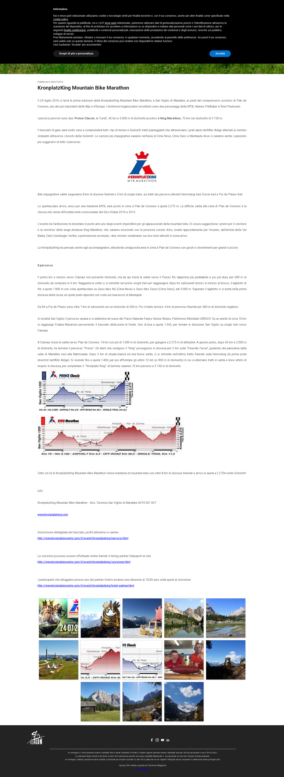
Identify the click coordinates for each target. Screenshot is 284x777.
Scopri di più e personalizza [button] (76, 766)
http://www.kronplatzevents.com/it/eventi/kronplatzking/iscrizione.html (84, 562)
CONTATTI (175, 10)
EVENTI (137, 10)
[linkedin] (244, 10)
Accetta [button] (220, 766)
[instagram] (233, 10)
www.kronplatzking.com (53, 514)
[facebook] (227, 10)
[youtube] (238, 10)
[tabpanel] (142, 131)
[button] (58, 618)
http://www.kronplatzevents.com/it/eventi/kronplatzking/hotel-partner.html (86, 585)
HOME (100, 10)
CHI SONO (156, 10)
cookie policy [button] (60, 732)
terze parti (110, 736)
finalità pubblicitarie (75, 743)
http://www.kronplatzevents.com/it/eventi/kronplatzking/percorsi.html (83, 538)
